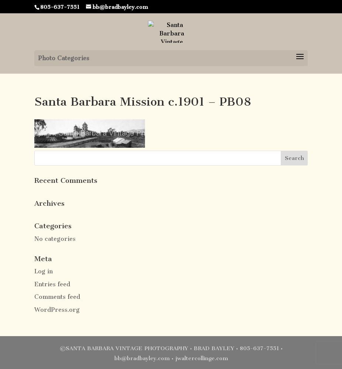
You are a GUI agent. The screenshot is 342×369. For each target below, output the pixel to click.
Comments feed (57, 296)
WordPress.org (57, 309)
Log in (43, 271)
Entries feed (52, 284)
